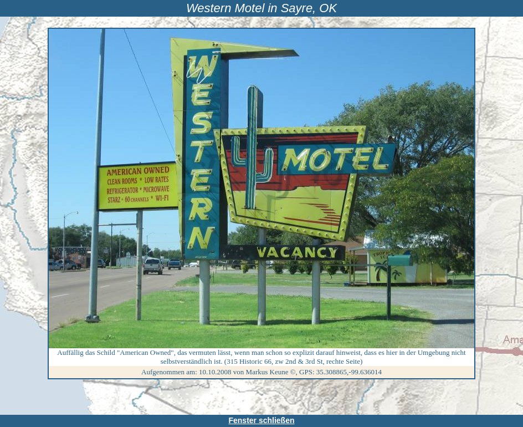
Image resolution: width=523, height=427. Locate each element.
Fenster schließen (261, 420)
